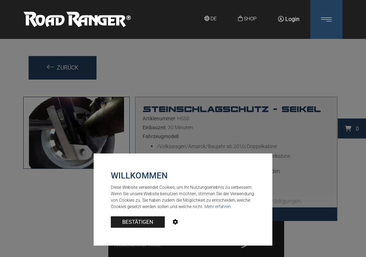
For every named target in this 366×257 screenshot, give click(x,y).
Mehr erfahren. (218, 206)
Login (289, 19)
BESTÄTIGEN (137, 222)
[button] (326, 19)
